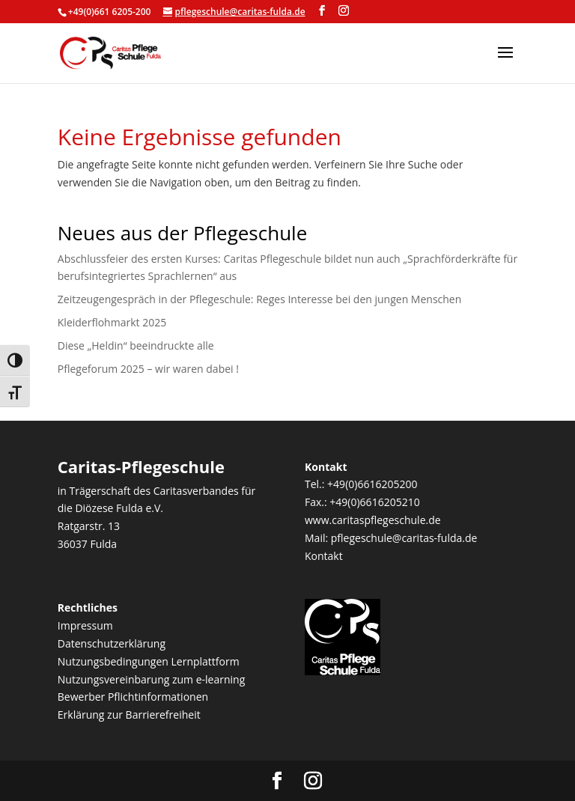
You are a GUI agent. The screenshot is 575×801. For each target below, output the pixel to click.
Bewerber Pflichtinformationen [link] (133, 696)
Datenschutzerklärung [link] (111, 643)
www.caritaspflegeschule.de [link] (373, 520)
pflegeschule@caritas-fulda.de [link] (404, 538)
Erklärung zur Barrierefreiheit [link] (129, 714)
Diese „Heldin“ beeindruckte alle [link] (136, 345)
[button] (505, 62)
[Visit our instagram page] (343, 10)
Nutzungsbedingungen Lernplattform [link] (149, 661)
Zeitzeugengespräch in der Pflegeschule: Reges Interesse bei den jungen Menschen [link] (260, 299)
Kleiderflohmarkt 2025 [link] (112, 322)
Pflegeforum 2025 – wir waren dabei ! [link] (148, 369)
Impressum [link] (85, 625)
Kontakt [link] (324, 556)
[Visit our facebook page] (322, 10)
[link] (110, 52)
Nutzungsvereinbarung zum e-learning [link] (151, 679)
